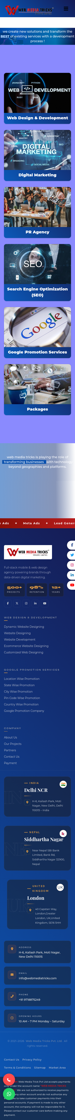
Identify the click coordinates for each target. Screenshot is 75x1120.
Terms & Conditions (17, 1067)
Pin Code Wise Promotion (22, 698)
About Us (10, 737)
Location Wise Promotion (22, 679)
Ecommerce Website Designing (26, 646)
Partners (10, 750)
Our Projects (12, 744)
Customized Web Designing (23, 652)
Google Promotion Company (24, 711)
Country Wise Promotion (21, 704)
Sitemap (40, 1067)
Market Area (57, 1067)
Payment (10, 763)
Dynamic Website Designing (24, 627)
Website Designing (17, 633)
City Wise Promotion (18, 691)
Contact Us (11, 756)
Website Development (19, 639)
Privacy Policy (32, 1059)
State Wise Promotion (19, 685)
